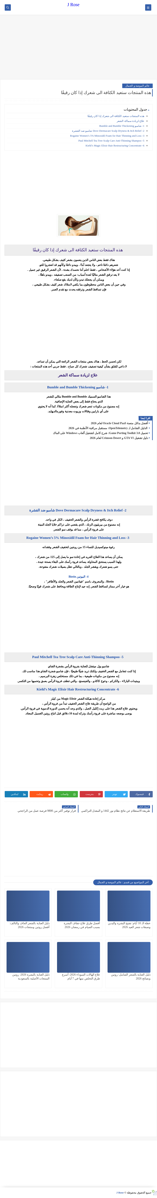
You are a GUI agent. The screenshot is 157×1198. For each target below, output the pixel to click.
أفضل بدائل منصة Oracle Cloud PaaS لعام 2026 (119, 423)
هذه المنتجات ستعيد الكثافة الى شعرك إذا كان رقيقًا (115, 116)
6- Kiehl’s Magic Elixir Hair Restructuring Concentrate (115, 145)
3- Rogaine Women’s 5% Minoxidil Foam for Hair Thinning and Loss (107, 135)
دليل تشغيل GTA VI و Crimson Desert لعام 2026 (119, 438)
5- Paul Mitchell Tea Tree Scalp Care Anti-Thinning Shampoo (111, 140)
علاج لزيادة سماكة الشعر (130, 120)
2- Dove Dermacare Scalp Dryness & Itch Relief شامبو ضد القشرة (108, 130)
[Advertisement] (78, 47)
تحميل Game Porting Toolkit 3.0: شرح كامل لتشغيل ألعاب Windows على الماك (100, 433)
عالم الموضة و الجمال (137, 85)
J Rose (73, 4)
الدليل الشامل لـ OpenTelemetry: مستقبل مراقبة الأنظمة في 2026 (108, 428)
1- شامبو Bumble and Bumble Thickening (121, 125)
